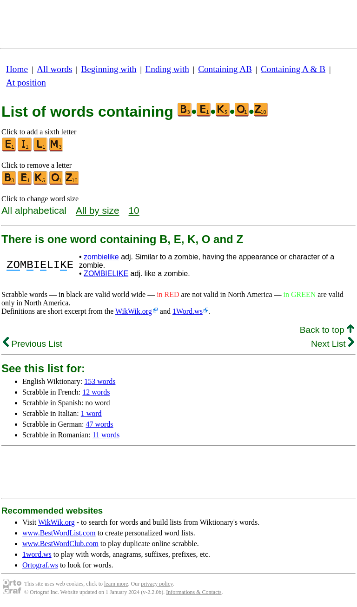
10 (134, 210)
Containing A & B (293, 69)
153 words (99, 381)
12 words (96, 392)
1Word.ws (187, 311)
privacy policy (156, 584)
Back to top (327, 330)
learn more (116, 584)
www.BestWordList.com (59, 533)
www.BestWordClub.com (60, 544)
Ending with (167, 69)
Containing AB (225, 69)
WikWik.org (133, 311)
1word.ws (37, 554)
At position (26, 82)
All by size (97, 210)
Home (17, 69)
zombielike (101, 257)
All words (54, 69)
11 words (106, 435)
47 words (99, 424)
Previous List (32, 344)
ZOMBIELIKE (106, 273)
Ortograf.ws (40, 565)
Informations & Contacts (193, 592)
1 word (91, 413)
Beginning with (109, 69)
